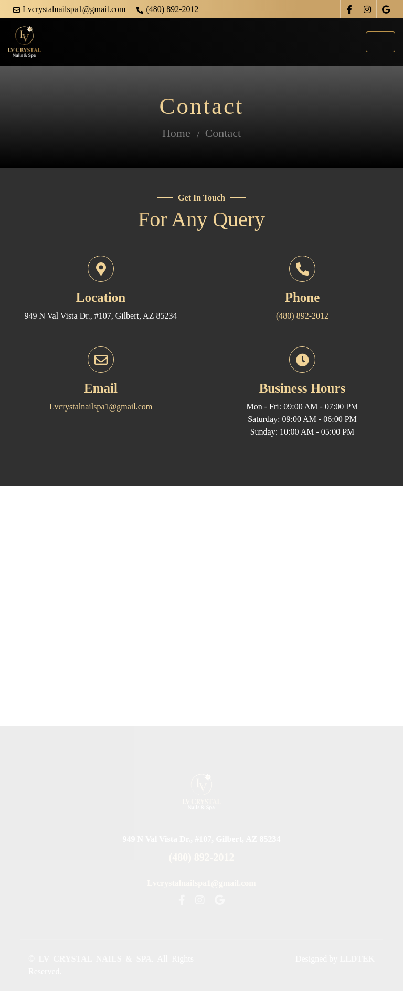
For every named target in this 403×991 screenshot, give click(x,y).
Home (176, 133)
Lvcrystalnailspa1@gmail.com (74, 9)
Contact (223, 133)
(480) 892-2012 (172, 9)
